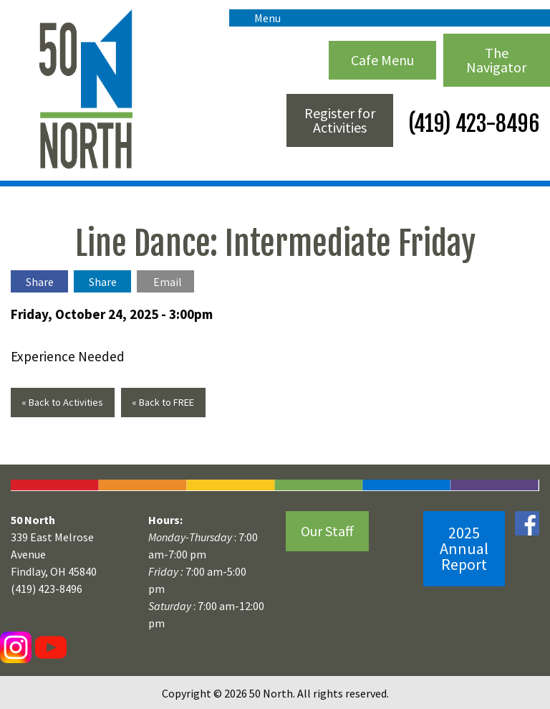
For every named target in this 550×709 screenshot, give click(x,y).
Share (40, 282)
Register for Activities (339, 120)
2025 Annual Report (464, 548)
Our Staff (327, 531)
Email (167, 282)
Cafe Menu (382, 60)
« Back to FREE (163, 402)
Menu (260, 18)
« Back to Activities (62, 402)
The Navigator (496, 60)
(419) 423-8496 (471, 123)
